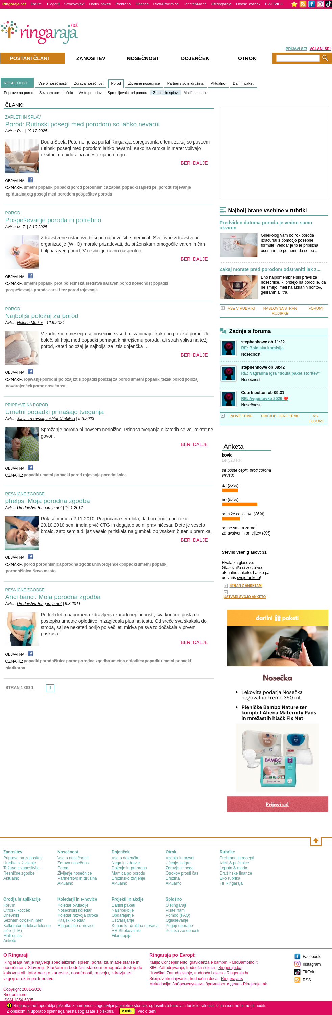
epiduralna (16, 194)
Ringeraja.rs (232, 978)
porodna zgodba (78, 564)
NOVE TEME (241, 416)
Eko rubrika (230, 878)
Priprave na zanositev (22, 858)
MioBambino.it (244, 962)
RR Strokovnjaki (126, 930)
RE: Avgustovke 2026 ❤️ (265, 398)
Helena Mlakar (30, 322)
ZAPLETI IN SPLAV (23, 117)
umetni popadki (39, 187)
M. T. (21, 227)
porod (76, 187)
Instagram (312, 964)
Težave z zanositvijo (21, 868)
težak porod (172, 379)
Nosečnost (251, 354)
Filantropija (122, 935)
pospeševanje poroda (27, 290)
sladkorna (15, 668)
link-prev (44, 690)
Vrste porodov (90, 92)
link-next (56, 690)
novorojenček (19, 386)
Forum (9, 905)
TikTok (308, 972)
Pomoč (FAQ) (178, 915)
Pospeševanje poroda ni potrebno (53, 220)
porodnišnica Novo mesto (31, 571)
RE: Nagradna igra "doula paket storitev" (280, 373)
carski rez (57, 290)
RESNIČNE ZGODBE (25, 494)
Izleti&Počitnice (166, 4)
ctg (30, 194)
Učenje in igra (178, 863)
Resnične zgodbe (19, 873)
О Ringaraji (176, 905)
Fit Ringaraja (231, 883)
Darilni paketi (100, 4)
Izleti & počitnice (234, 863)
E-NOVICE (274, 4)
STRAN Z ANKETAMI (246, 586)
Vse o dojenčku (125, 858)
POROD (12, 213)
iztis (77, 379)
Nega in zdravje (126, 863)
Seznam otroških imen (23, 920)
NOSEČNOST (16, 83)
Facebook (312, 956)
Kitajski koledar (71, 920)
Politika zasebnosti (182, 930)
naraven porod (117, 283)
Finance (141, 4)
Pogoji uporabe (179, 925)
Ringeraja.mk (255, 984)
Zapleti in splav (165, 92)
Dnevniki (11, 915)
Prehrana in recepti (237, 858)
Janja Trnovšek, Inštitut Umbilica (46, 418)
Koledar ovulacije (72, 905)
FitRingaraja (221, 4)
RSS (307, 980)
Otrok (247, 58)
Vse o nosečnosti (52, 83)
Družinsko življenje (128, 878)
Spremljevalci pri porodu (127, 92)
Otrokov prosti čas (182, 873)
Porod (116, 83)
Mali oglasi (13, 935)
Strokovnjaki (74, 4)
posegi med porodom (54, 194)
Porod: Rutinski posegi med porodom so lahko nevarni (82, 124)
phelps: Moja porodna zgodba (47, 500)
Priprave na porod (18, 92)
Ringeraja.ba (229, 967)
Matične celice (195, 92)
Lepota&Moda (195, 4)
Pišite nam (175, 910)
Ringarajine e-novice (75, 925)
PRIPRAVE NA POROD (26, 404)
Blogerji (53, 4)
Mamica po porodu (128, 873)
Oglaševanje (177, 920)
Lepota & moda (233, 868)
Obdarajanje (123, 915)
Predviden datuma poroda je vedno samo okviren (266, 225)
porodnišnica (95, 187)
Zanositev (90, 58)
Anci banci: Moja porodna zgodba (53, 596)
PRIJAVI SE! (296, 49)
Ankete (9, 940)
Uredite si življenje (19, 863)
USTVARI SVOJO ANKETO (245, 597)
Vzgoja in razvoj (180, 858)
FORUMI (316, 308)
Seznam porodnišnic (56, 92)
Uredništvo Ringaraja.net (39, 507)
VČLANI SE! (320, 49)
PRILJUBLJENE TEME (280, 416)
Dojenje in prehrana (129, 868)
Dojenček (195, 58)
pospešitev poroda (94, 194)
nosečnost (142, 283)
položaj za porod (114, 379)
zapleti (115, 187)
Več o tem (147, 1011)
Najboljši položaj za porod (42, 315)
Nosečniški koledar (74, 910)
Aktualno (218, 83)
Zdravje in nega (180, 868)
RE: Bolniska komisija (262, 348)
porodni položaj (57, 379)
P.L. (20, 131)
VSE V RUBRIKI (241, 308)
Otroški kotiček (248, 4)
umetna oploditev (127, 661)
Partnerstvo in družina (185, 83)
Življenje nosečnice (144, 83)
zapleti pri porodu (156, 187)
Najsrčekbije (123, 910)
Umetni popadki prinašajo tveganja (54, 411)
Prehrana (123, 4)
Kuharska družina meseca (135, 925)
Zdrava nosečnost (88, 83)
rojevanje (182, 187)
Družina (173, 878)
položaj (191, 379)
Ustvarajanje (123, 920)
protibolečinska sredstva (78, 283)
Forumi (36, 4)
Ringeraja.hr (237, 973)
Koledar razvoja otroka (77, 915)
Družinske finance (236, 873)
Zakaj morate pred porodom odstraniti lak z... (270, 269)
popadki (62, 187)
